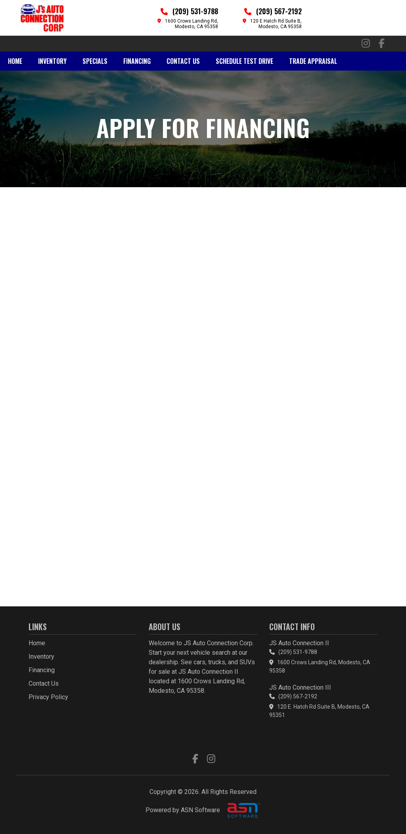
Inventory (52, 61)
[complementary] (382, 810)
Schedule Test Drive (244, 61)
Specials (94, 61)
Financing (137, 61)
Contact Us (183, 61)
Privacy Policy (48, 697)
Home (15, 61)
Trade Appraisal (313, 61)
